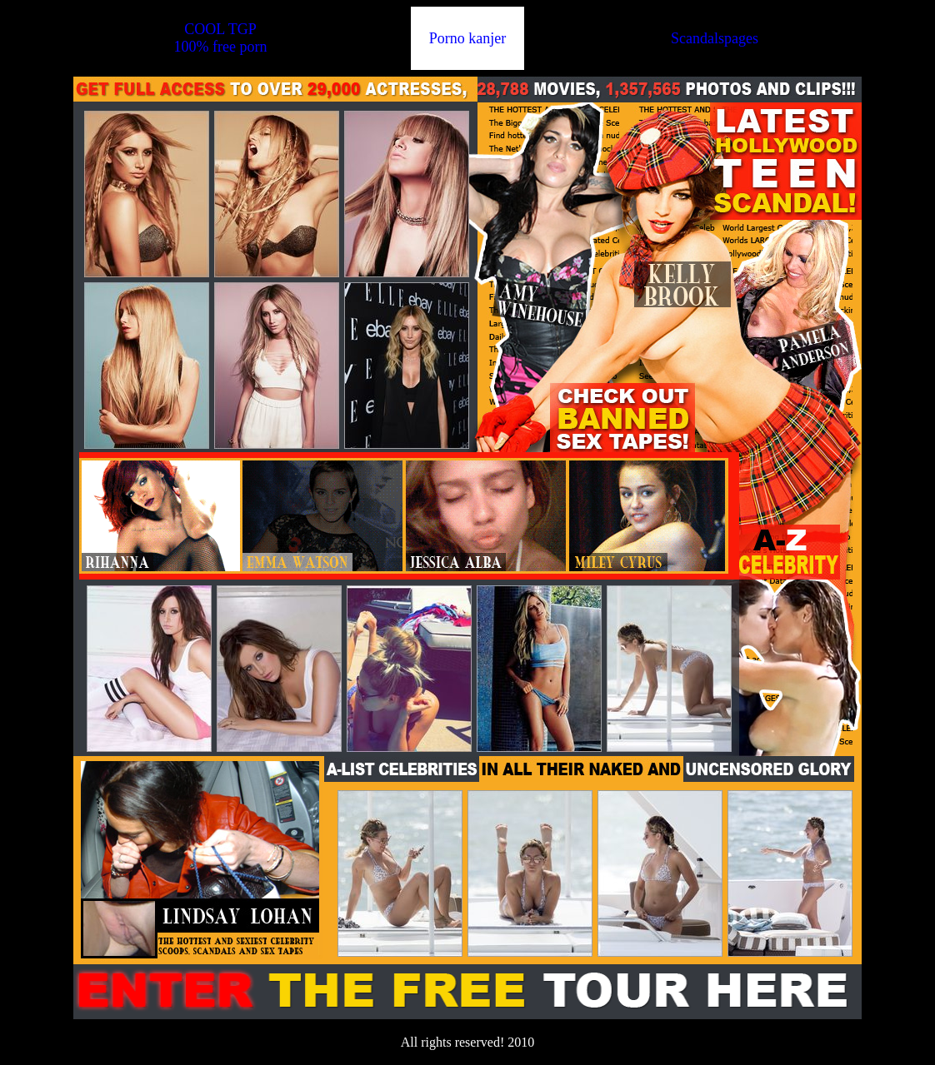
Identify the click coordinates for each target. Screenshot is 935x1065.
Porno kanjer (467, 38)
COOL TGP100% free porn (220, 38)
